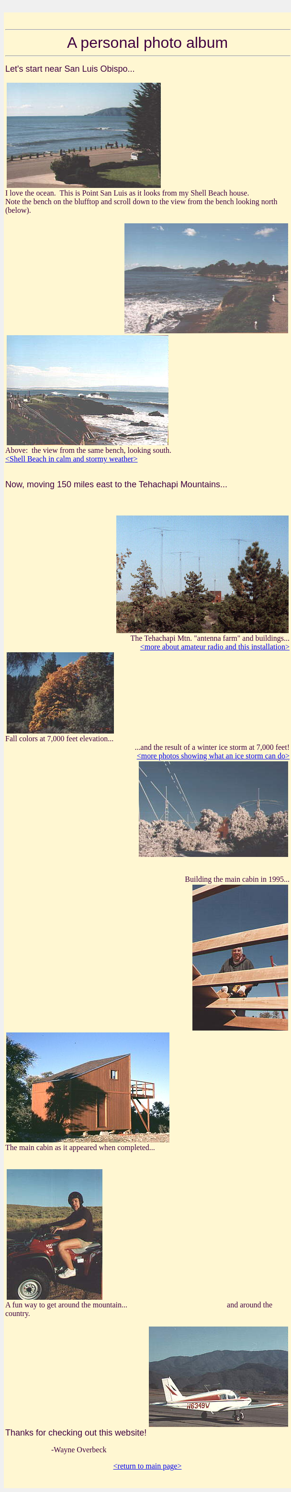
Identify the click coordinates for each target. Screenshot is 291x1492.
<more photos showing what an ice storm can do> (213, 756)
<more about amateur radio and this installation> (215, 647)
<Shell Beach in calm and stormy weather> (71, 459)
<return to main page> (147, 1466)
